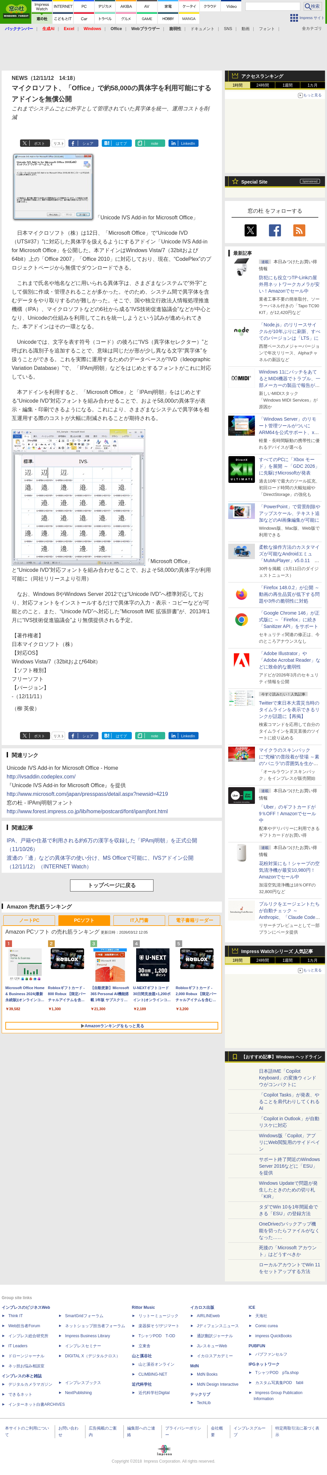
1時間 (238, 85)
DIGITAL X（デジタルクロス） (92, 1356)
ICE (252, 1307)
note (154, 143)
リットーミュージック (158, 1315)
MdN (194, 1366)
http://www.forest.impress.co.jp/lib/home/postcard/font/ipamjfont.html (87, 811)
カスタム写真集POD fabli (279, 1382)
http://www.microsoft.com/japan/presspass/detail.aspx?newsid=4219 (87, 794)
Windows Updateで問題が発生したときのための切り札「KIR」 (288, 1189)
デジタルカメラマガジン (30, 1384)
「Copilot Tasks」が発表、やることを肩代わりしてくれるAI (289, 1101)
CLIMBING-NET (152, 1374)
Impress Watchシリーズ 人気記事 (277, 951)
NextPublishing (78, 1392)
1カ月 (313, 85)
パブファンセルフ (271, 1354)
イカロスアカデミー (215, 1356)
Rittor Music (143, 1307)
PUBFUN (257, 1346)
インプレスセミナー (83, 1346)
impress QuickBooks (273, 1336)
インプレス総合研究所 (28, 1336)
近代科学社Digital (154, 1392)
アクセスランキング (262, 76)
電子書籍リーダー (194, 920)
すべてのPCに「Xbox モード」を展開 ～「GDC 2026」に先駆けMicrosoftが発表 (289, 466)
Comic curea (266, 1326)
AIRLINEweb (208, 1315)
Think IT (15, 1315)
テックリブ (200, 1394)
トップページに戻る (112, 885)
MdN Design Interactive (218, 1384)
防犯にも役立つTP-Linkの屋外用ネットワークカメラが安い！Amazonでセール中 (289, 284)
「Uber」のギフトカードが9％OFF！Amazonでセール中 (287, 813)
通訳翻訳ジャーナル (215, 1336)
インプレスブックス (83, 1382)
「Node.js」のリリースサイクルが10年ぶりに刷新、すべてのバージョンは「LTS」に (289, 331)
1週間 (288, 85)
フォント (267, 28)
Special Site (254, 182)
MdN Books (207, 1374)
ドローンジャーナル (26, 1356)
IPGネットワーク (264, 1364)
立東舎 (144, 1346)
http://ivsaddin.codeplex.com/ (41, 776)
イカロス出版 (202, 1307)
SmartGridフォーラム (84, 1315)
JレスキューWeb (212, 1346)
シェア (87, 143)
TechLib (204, 1402)
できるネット (20, 1394)
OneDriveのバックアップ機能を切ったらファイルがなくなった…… (289, 1230)
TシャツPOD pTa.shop (277, 1372)
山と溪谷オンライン (156, 1364)
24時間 (262, 85)
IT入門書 (139, 920)
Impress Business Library (87, 1336)
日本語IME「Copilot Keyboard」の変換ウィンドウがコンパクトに (287, 1077)
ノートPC (29, 920)
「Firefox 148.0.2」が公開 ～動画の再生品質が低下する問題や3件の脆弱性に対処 (289, 594)
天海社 (261, 1315)
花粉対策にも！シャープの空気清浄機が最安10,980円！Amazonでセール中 (289, 870)
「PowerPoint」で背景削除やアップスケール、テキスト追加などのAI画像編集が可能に (289, 513)
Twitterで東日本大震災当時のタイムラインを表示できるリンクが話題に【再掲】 (289, 709)
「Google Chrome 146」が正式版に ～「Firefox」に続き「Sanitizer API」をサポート (289, 619)
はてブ (121, 143)
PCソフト (84, 920)
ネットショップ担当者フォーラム (95, 1326)
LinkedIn (188, 143)
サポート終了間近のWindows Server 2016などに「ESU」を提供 (289, 1166)
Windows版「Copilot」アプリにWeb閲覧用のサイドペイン (289, 1142)
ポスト (39, 143)
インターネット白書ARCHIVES (36, 1404)
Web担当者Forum (24, 1326)
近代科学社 (142, 1384)
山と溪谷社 (142, 1356)
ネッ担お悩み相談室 (26, 1366)
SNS (228, 28)
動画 (246, 28)
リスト (58, 143)
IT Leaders (17, 1346)
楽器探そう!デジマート (159, 1326)
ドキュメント (203, 28)
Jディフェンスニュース (218, 1326)
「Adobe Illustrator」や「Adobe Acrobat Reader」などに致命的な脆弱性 (289, 660)
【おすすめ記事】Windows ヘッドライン (281, 1057)
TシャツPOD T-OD (156, 1336)
